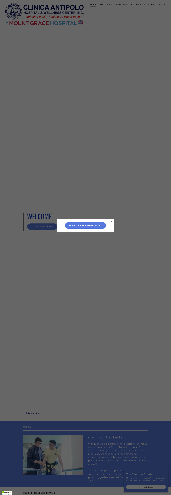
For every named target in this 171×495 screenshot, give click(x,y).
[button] (7, 493)
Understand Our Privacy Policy (85, 225)
